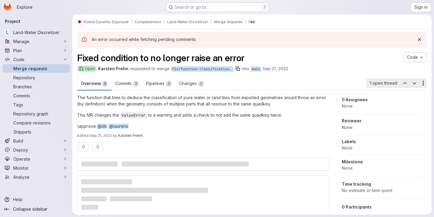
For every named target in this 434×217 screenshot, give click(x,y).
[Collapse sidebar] (36, 209)
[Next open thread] (414, 83)
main (256, 69)
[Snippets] (36, 131)
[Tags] (36, 104)
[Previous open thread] (404, 83)
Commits (127, 84)
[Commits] (36, 95)
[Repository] (36, 77)
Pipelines (159, 84)
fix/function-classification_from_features (203, 69)
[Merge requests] (36, 68)
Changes (191, 84)
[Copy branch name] (237, 68)
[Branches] (36, 86)
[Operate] (36, 159)
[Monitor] (36, 168)
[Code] (36, 59)
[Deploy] (36, 150)
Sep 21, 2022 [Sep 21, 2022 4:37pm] (101, 135)
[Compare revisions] (36, 122)
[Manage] (36, 41)
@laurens (118, 126)
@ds (102, 126)
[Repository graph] (36, 113)
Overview (94, 84)
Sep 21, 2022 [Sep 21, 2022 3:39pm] (275, 68)
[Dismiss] (419, 39)
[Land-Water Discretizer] (36, 32)
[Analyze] (36, 177)
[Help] (36, 199)
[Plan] (36, 50)
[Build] (36, 141)
